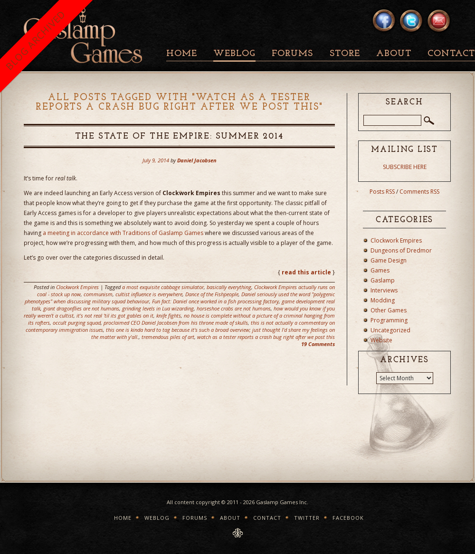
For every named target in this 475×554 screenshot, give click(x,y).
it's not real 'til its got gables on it (114, 315)
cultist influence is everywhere (148, 294)
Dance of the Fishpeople (211, 294)
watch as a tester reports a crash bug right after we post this (266, 336)
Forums (292, 53)
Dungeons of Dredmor (401, 250)
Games (380, 270)
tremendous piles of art (168, 336)
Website (381, 340)
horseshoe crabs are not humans (234, 308)
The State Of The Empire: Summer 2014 (179, 136)
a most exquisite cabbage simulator (163, 287)
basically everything (229, 287)
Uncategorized (390, 330)
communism (98, 294)
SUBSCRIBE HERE (405, 167)
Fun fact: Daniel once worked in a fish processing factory (215, 301)
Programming (389, 320)
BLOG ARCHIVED (35, 40)
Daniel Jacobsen (197, 160)
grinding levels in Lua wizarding (158, 308)
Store (345, 53)
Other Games (388, 310)
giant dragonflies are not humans (81, 308)
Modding (382, 300)
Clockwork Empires (77, 287)
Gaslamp (382, 280)
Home (181, 53)
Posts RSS (382, 192)
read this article (306, 272)
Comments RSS (419, 192)
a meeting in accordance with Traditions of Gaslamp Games (123, 233)
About (393, 53)
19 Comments (318, 343)
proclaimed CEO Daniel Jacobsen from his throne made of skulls (176, 322)
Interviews (384, 290)
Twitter (307, 517)
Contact (267, 517)
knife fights (168, 315)
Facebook (348, 517)
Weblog (234, 53)
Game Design (388, 260)
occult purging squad (77, 322)
